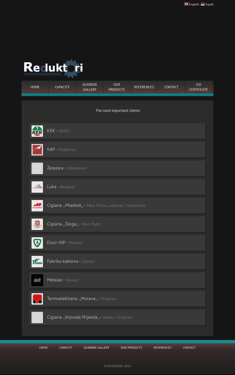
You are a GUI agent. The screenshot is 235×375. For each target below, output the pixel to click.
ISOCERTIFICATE (198, 87)
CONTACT (171, 87)
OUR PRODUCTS (131, 347)
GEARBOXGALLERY (89, 87)
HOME (35, 87)
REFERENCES (144, 87)
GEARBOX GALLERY (96, 347)
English (192, 4)
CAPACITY (62, 87)
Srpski (207, 4)
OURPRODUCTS (117, 87)
